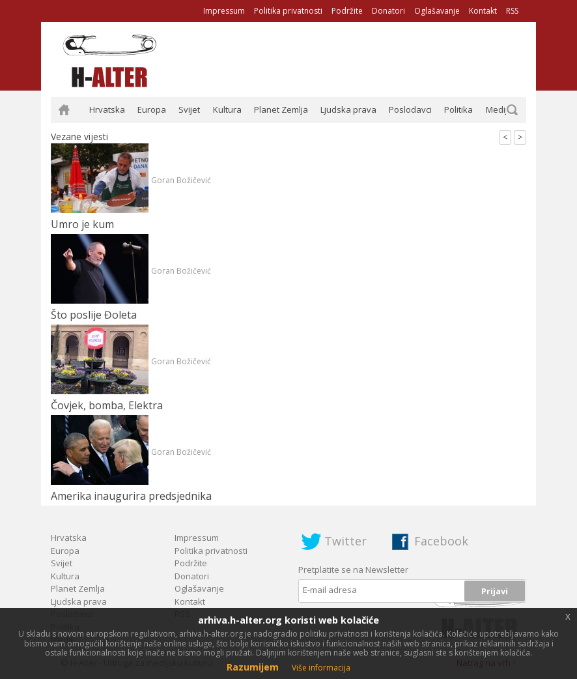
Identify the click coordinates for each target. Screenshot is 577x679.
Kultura (227, 109)
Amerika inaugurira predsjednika (131, 496)
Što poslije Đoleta (94, 315)
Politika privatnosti (288, 10)
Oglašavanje (437, 10)
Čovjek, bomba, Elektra (107, 405)
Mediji (497, 109)
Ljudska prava (348, 109)
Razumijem (253, 667)
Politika (458, 109)
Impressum (224, 10)
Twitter (345, 541)
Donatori (388, 10)
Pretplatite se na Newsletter (353, 569)
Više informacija (321, 667)
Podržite (347, 10)
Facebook (441, 541)
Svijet (189, 109)
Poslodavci (410, 109)
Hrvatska (107, 109)
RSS (512, 10)
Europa (151, 109)
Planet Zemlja (281, 109)
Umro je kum (82, 224)
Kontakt (483, 10)
